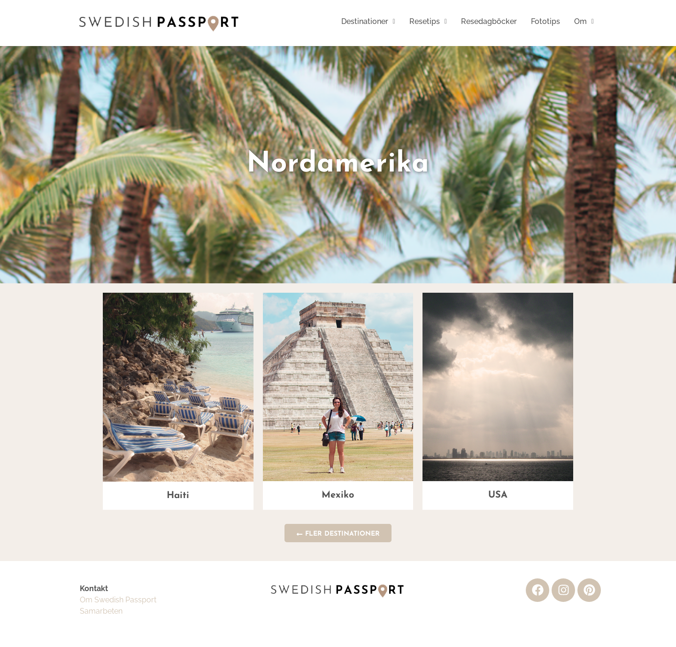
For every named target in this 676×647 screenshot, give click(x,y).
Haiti (178, 495)
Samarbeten (101, 611)
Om (584, 21)
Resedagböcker (489, 21)
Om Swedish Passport (118, 599)
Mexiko (338, 495)
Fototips (545, 21)
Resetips (428, 21)
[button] (368, 21)
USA (497, 495)
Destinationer (368, 21)
